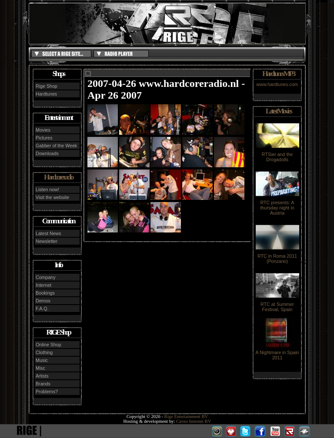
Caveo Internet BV (193, 421)
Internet (43, 285)
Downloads (47, 153)
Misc (40, 368)
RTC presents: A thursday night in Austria (277, 206)
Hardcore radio (58, 177)
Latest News (48, 233)
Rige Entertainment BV (186, 416)
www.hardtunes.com (277, 84)
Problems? (47, 391)
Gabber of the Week (56, 145)
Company (46, 277)
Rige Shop (46, 86)
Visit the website (52, 197)
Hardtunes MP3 (278, 74)
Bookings (45, 292)
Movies (43, 130)
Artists (42, 375)
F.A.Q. (42, 308)
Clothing (44, 352)
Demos (43, 300)
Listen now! (47, 189)
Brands (43, 383)
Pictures (44, 137)
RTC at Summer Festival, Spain (277, 304)
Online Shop (48, 344)
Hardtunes (46, 93)
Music (42, 360)
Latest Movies (278, 111)
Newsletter (46, 241)
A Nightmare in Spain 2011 (277, 352)
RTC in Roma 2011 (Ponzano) (277, 256)
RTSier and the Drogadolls (277, 154)
